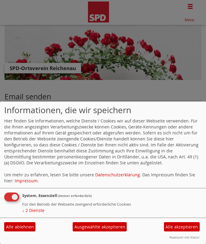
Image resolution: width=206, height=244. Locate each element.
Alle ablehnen (20, 227)
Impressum (26, 181)
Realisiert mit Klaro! (184, 237)
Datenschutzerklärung (117, 175)
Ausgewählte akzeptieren (99, 227)
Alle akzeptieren (181, 227)
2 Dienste (33, 210)
